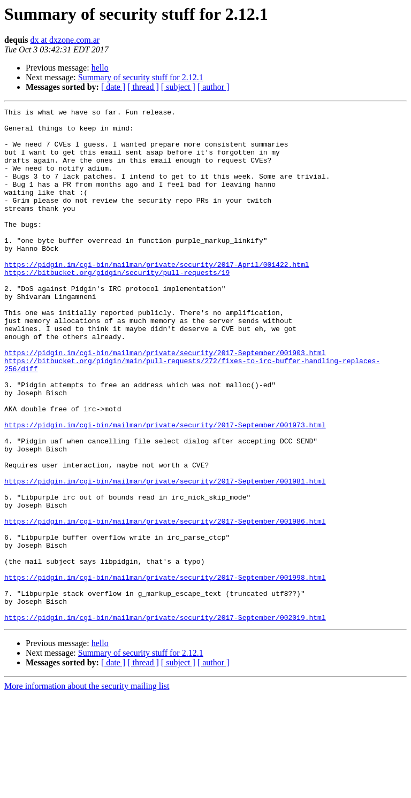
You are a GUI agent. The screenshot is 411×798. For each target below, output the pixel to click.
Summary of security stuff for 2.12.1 (140, 77)
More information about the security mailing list (86, 788)
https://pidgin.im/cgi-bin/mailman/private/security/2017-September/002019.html (165, 720)
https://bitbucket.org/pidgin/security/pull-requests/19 (117, 306)
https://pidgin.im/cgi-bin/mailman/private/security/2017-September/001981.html (165, 556)
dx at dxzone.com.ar (65, 39)
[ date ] (113, 86)
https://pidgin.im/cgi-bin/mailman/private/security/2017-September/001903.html (165, 402)
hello (100, 67)
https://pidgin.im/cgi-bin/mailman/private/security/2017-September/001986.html (165, 604)
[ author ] (213, 86)
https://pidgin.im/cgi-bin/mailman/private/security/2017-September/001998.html (165, 672)
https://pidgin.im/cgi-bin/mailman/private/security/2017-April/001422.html (156, 296)
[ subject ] (178, 86)
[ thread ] (143, 86)
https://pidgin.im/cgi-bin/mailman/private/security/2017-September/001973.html (165, 489)
